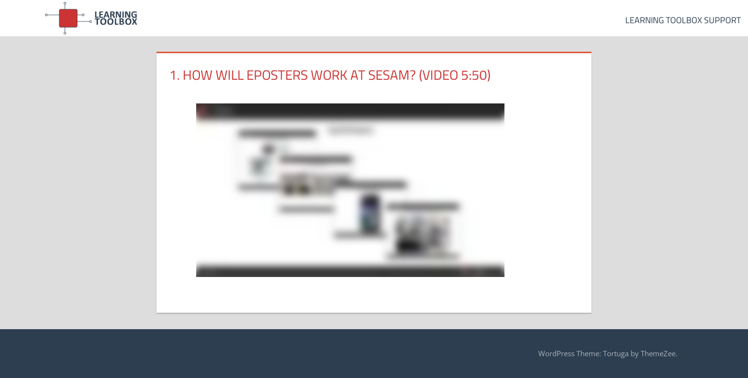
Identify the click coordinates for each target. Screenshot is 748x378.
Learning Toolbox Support (683, 20)
